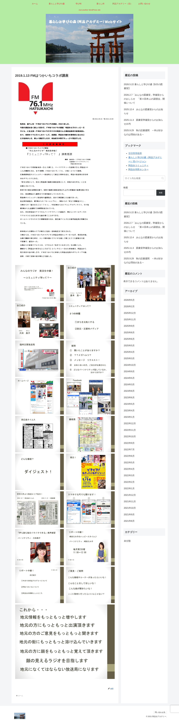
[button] (162, 178)
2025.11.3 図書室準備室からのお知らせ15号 (143, 122)
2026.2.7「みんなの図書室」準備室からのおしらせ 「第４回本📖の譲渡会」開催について (144, 99)
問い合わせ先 (160, 712)
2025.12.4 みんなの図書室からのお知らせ (143, 111)
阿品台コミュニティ (138, 165)
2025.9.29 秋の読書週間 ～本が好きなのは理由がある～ (143, 132)
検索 (125, 187)
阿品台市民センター (138, 169)
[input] (144, 178)
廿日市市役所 (135, 153)
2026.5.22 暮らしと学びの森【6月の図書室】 (143, 86)
